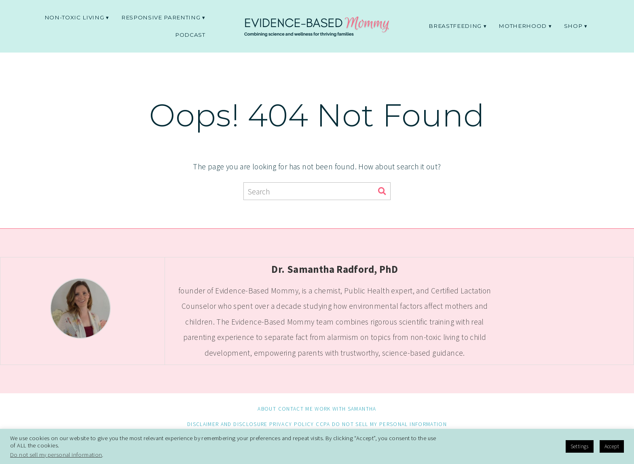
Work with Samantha (345, 408)
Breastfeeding (455, 26)
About (267, 408)
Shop (573, 26)
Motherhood (523, 26)
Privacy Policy (291, 424)
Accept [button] (611, 446)
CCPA (323, 424)
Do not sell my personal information (389, 424)
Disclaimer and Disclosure (227, 424)
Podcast (190, 35)
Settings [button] (580, 446)
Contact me (295, 408)
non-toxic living (74, 17)
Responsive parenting (160, 17)
